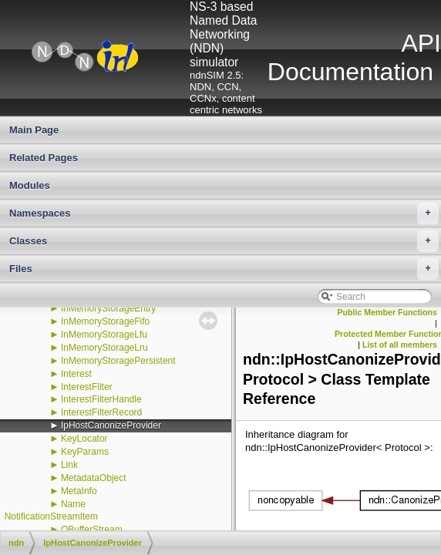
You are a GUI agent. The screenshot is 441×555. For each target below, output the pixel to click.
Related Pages (43, 157)
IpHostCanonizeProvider (111, 425)
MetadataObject (93, 478)
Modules (29, 185)
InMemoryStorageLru (104, 347)
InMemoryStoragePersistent (118, 360)
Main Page (34, 130)
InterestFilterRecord (101, 412)
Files (224, 269)
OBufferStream (92, 529)
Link (69, 464)
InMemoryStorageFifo (105, 321)
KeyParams (85, 451)
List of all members (399, 344)
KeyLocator (84, 438)
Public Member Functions (387, 312)
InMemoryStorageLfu (104, 334)
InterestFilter (87, 387)
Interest (76, 373)
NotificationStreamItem (51, 516)
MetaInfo (79, 491)
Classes (224, 241)
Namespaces (224, 213)
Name (73, 504)
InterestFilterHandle (101, 399)
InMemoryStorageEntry (108, 308)
